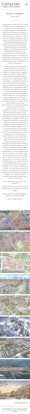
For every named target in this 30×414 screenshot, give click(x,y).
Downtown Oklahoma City (21, 403)
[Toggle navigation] (26, 4)
